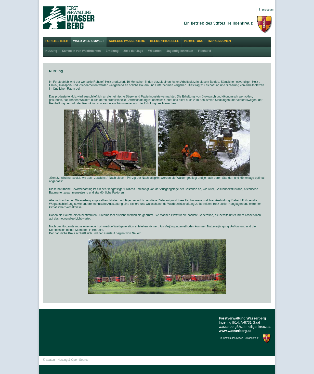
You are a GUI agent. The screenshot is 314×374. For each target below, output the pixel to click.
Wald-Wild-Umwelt (88, 41)
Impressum (266, 9)
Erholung (112, 51)
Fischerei (204, 51)
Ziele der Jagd (133, 51)
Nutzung (51, 51)
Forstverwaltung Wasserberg (69, 17)
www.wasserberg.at (235, 331)
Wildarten (155, 51)
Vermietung (193, 41)
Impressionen (219, 41)
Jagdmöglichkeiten (180, 51)
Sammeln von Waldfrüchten (81, 51)
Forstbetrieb (56, 41)
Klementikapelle (164, 41)
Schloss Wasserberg (127, 41)
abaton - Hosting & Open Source (67, 359)
